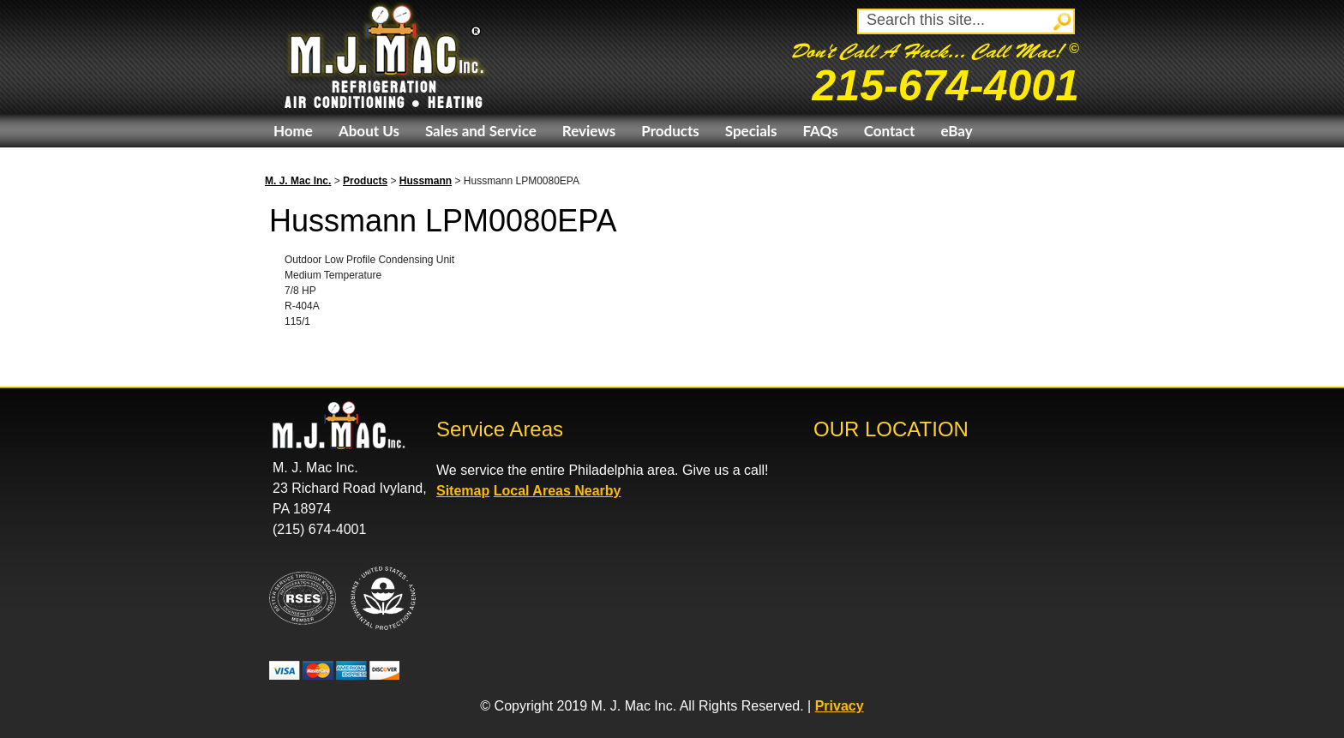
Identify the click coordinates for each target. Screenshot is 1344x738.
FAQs (819, 131)
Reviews (588, 131)
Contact (889, 131)
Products (670, 131)
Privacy (839, 706)
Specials (751, 131)
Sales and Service (481, 131)
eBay (956, 131)
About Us (369, 131)
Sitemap (462, 490)
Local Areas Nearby (557, 490)
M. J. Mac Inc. (298, 181)
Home (293, 131)
